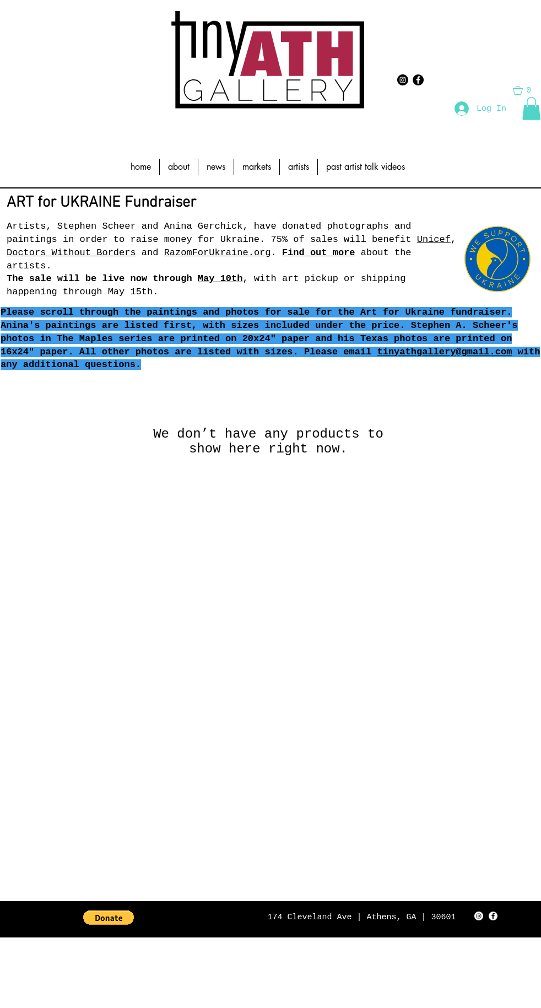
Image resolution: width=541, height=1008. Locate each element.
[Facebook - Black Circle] (418, 79)
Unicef (434, 239)
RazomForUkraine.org (217, 252)
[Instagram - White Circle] (478, 916)
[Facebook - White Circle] (493, 916)
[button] (531, 108)
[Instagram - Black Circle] (402, 79)
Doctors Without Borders (71, 252)
